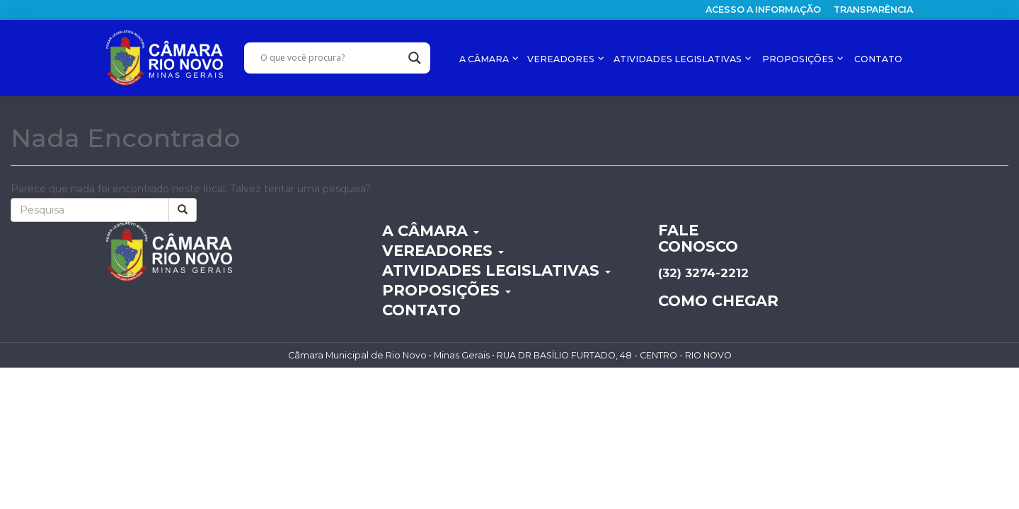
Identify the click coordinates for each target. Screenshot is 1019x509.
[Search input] (330, 58)
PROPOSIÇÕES (799, 59)
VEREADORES (562, 59)
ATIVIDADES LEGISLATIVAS (679, 59)
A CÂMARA (485, 59)
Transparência (873, 9)
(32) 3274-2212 (703, 273)
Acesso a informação (763, 9)
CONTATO (878, 59)
